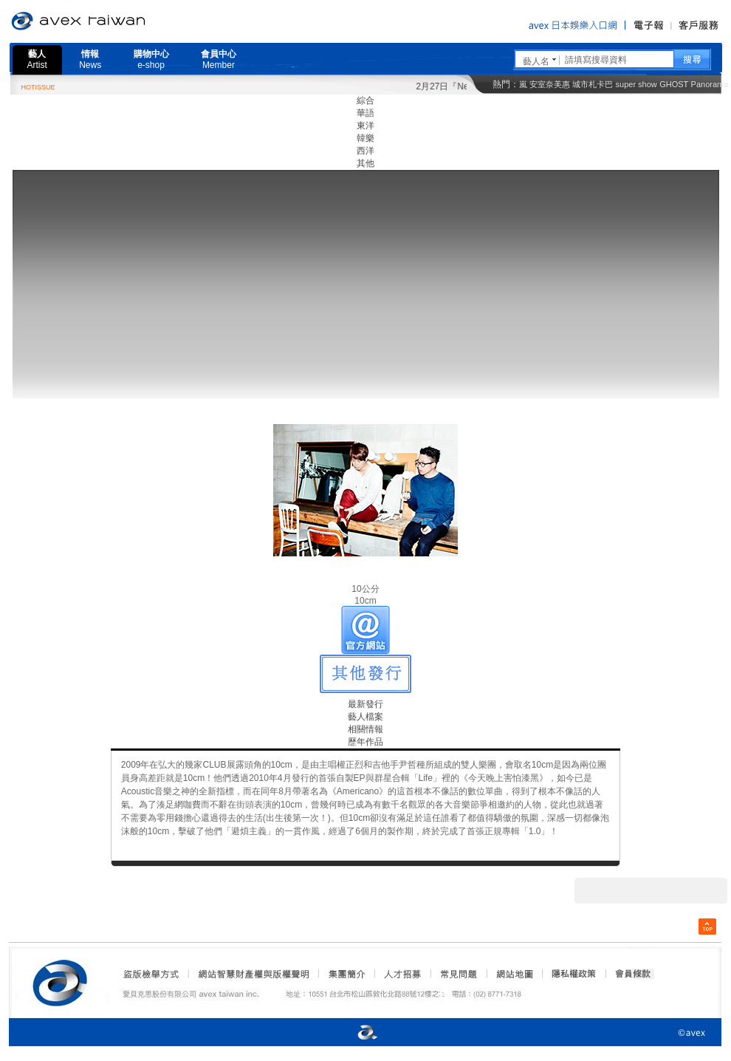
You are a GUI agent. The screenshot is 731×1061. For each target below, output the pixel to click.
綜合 (365, 100)
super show (636, 84)
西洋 (365, 151)
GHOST (673, 84)
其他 (365, 163)
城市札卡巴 (592, 84)
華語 (365, 113)
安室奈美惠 (549, 84)
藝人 (37, 59)
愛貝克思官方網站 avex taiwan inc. (120, 21)
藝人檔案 (365, 717)
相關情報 (365, 729)
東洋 (365, 125)
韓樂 (365, 138)
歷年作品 (365, 742)
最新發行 (365, 704)
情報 (90, 59)
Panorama (710, 84)
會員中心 (218, 59)
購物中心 (151, 59)
